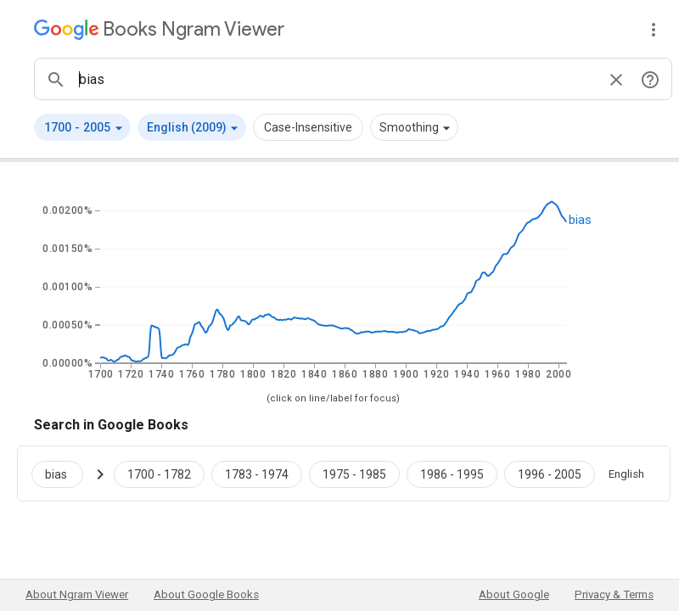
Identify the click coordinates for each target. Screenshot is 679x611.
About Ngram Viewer (76, 594)
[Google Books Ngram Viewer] (159, 29)
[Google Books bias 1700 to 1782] (159, 473)
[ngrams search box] (336, 79)
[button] (82, 127)
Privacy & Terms (614, 594)
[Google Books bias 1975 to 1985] (354, 473)
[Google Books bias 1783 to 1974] (257, 473)
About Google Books (206, 594)
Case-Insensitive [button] (308, 127)
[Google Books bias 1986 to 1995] (452, 473)
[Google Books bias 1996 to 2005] (549, 473)
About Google (514, 594)
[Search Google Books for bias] (64, 473)
